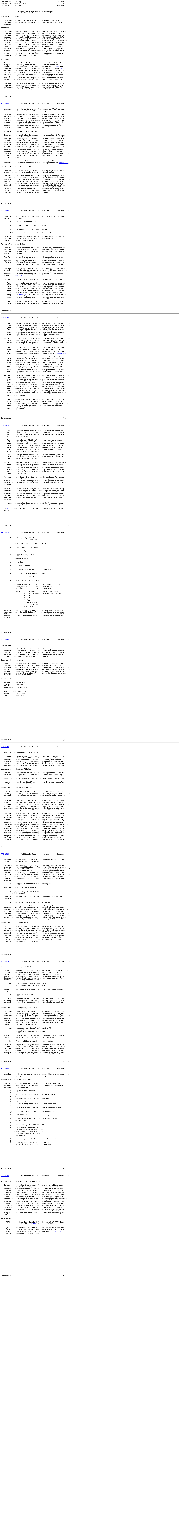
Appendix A (63, 194)
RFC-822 (10, 1459)
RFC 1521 (59, 1470)
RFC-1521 (64, 82)
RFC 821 (55, 80)
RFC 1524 (5, 123)
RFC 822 (67, 80)
